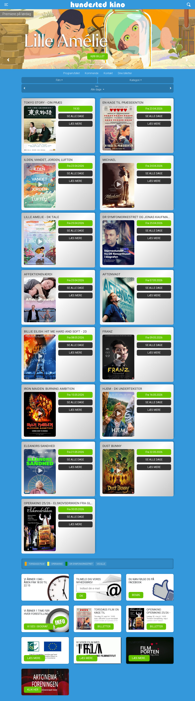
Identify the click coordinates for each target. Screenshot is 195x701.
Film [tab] (58, 80)
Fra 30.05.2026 (75, 509)
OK (81, 595)
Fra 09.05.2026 (153, 337)
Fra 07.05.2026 (153, 280)
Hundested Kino (82, 5)
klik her (32, 689)
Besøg (136, 595)
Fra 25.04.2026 (75, 223)
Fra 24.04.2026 (153, 165)
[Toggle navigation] (6, 4)
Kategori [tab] (135, 80)
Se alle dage (75, 116)
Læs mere (75, 123)
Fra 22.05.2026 (153, 452)
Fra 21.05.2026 (75, 452)
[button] (8, 59)
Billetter (104, 626)
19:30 (76, 108)
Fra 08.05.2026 (75, 337)
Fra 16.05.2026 (153, 394)
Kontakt (108, 73)
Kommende (91, 73)
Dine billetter (125, 73)
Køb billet (97, 56)
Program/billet (71, 73)
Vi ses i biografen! (39, 626)
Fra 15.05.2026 (75, 394)
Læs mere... (34, 658)
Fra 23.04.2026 (153, 108)
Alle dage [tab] (97, 88)
